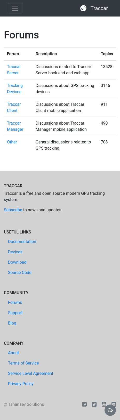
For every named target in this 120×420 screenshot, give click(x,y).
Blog (12, 323)
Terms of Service (23, 363)
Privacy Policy (21, 383)
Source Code (19, 272)
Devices (15, 251)
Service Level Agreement (30, 373)
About (13, 352)
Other (12, 142)
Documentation (22, 241)
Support (15, 312)
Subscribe (13, 209)
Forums (15, 302)
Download (17, 262)
